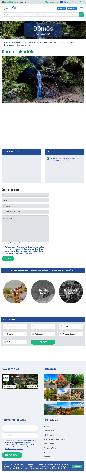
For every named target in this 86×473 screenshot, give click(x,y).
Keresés (43, 342)
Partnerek (48, 452)
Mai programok (51, 2)
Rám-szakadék (17, 51)
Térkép (65, 2)
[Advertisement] (43, 131)
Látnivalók (9, 45)
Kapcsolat (48, 457)
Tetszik (9, 386)
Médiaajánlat (49, 431)
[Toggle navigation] (81, 8)
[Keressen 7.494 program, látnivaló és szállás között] (40, 14)
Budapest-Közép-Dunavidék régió (26, 43)
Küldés (8, 259)
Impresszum (49, 444)
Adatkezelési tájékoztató (54, 439)
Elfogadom (77, 466)
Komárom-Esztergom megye (56, 43)
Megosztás (32, 386)
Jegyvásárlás (77, 2)
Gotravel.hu (14, 376)
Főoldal (5, 43)
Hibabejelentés (50, 435)
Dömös (74, 43)
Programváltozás (51, 448)
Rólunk (46, 426)
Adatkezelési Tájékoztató (24, 253)
